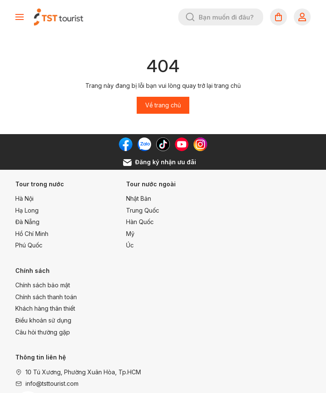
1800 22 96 (231, 285)
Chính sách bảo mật (246, 198)
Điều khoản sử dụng (247, 233)
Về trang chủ (163, 105)
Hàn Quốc (131, 221)
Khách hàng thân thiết (249, 221)
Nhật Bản (129, 198)
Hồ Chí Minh (31, 233)
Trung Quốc (133, 209)
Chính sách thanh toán (250, 209)
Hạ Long (27, 209)
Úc (121, 245)
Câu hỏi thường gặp (246, 245)
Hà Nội (24, 198)
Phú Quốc (28, 245)
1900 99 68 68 (237, 296)
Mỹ (121, 233)
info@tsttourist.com (52, 296)
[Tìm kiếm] (190, 17)
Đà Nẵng (27, 221)
